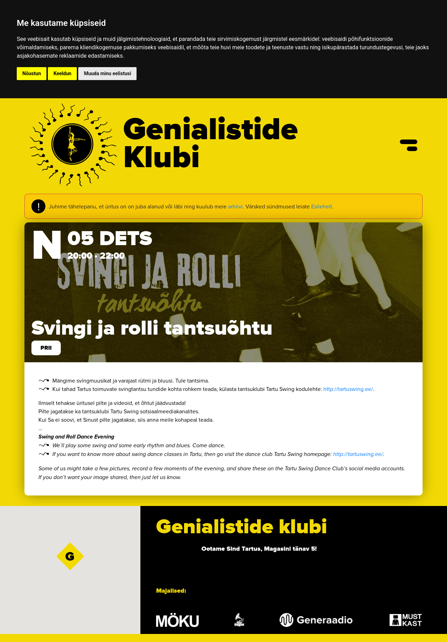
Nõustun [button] (31, 73)
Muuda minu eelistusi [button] (107, 73)
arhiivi (235, 206)
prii (46, 347)
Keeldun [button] (62, 73)
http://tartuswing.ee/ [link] (348, 389)
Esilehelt (321, 206)
